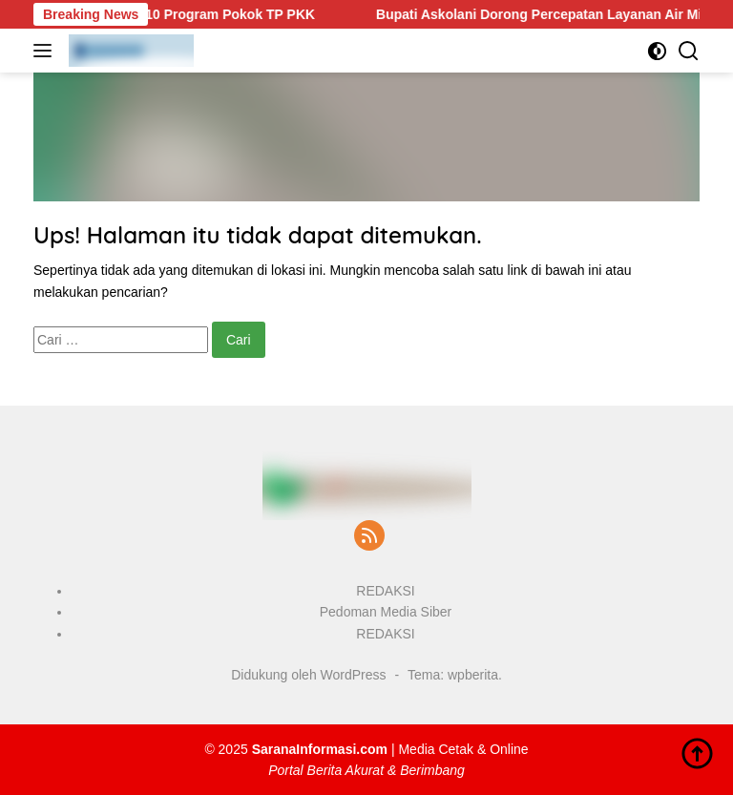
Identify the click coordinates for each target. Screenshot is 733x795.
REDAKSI (385, 590)
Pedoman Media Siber (386, 611)
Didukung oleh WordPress (308, 674)
